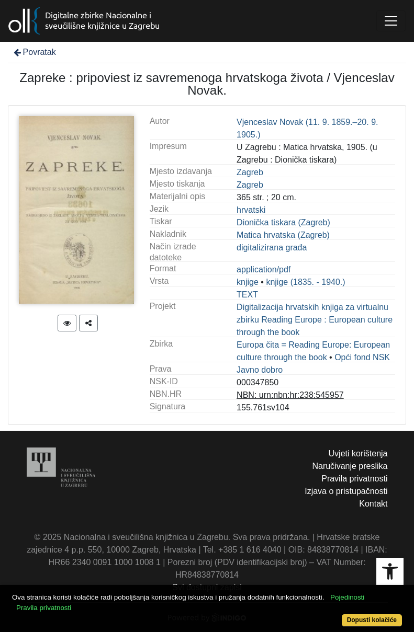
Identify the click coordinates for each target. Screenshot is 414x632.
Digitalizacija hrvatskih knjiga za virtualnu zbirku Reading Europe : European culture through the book (315, 320)
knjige (248, 282)
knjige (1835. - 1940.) (305, 282)
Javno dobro (260, 369)
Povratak (34, 52)
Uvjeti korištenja (358, 453)
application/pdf (263, 269)
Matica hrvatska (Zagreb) (283, 235)
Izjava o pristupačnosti (346, 491)
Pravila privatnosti (354, 478)
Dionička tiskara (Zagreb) (283, 222)
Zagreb (250, 172)
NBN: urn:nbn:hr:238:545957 (290, 394)
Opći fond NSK (362, 357)
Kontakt (373, 503)
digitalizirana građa (272, 247)
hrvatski (251, 209)
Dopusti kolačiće (372, 620)
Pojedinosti (347, 597)
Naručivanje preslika (349, 466)
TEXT (247, 294)
